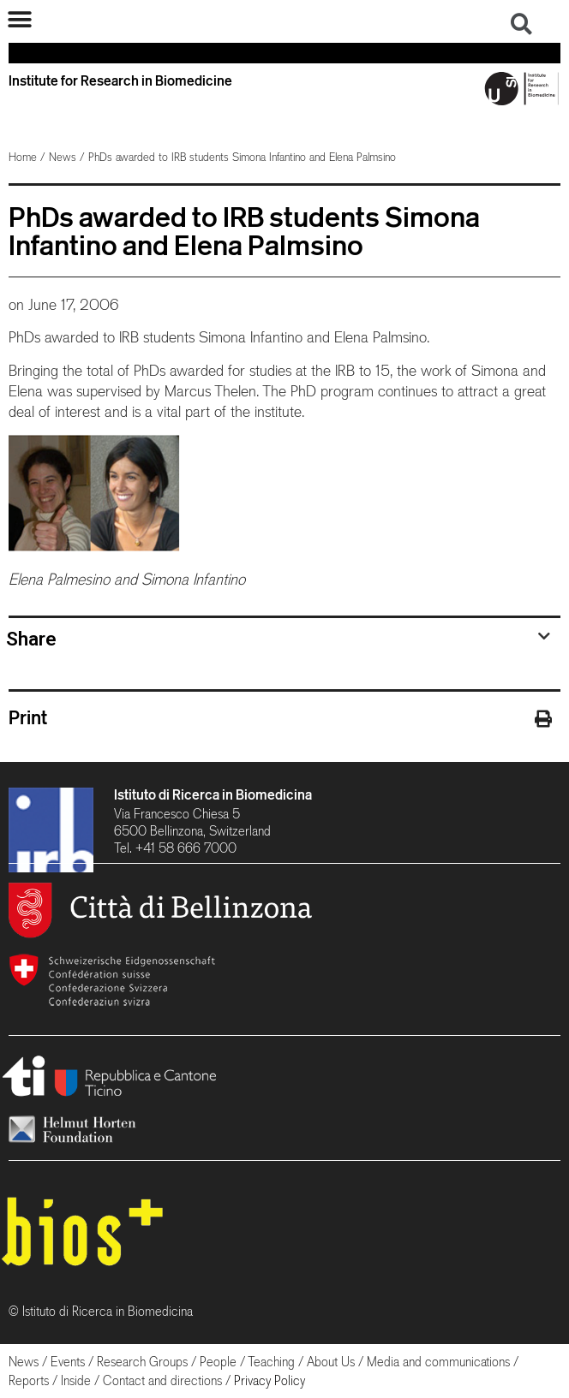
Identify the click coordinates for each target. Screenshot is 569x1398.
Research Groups (142, 1361)
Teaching (271, 1361)
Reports (29, 1380)
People (218, 1361)
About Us (331, 1361)
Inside (76, 1380)
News (62, 157)
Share (31, 639)
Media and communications (438, 1361)
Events (68, 1361)
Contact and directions (162, 1380)
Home (23, 157)
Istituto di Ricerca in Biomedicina (213, 794)
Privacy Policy (269, 1380)
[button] (19, 19)
